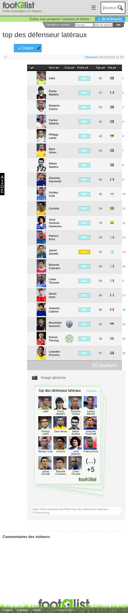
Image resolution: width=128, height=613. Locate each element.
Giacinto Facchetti (55, 179)
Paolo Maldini (54, 92)
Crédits (36, 610)
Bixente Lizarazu (54, 266)
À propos (22, 610)
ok (118, 24)
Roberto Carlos (54, 107)
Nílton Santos (53, 165)
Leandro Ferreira (54, 353)
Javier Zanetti (53, 252)
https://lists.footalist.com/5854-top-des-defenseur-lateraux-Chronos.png (76, 511)
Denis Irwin (53, 295)
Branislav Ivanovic (55, 324)
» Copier (26, 48)
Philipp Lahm (53, 136)
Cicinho (54, 208)
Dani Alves (52, 150)
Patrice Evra (53, 237)
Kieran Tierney (54, 338)
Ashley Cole (53, 194)
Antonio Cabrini (54, 309)
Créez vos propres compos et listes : (77, 19)
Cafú (52, 78)
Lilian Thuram (54, 281)
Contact (7, 610)
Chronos (91, 57)
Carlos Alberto (54, 121)
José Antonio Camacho (55, 223)
